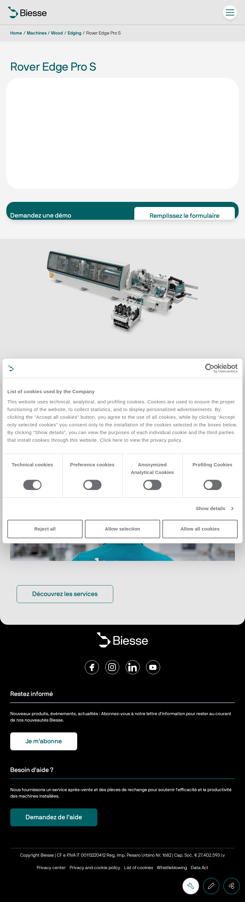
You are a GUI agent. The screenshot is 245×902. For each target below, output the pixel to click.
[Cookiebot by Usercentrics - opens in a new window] (210, 368)
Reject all (45, 528)
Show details (211, 508)
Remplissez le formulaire (184, 216)
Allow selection (122, 528)
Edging (74, 33)
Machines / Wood (45, 33)
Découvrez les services (65, 594)
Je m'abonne (44, 741)
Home (16, 33)
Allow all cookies (200, 528)
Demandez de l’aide (54, 817)
